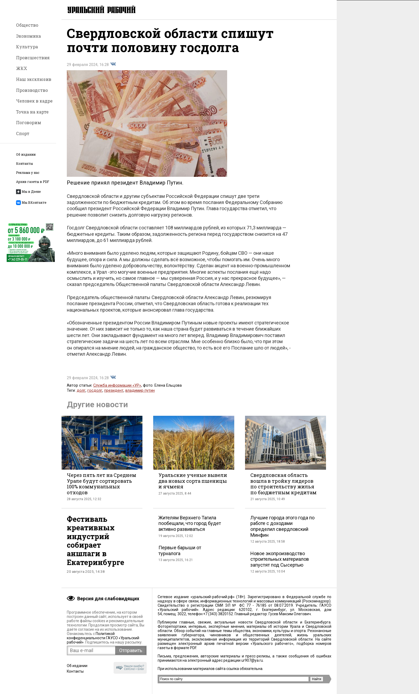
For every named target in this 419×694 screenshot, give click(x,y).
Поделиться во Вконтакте (113, 64)
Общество (27, 25)
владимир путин (140, 391)
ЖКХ (21, 68)
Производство (32, 90)
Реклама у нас (27, 173)
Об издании (26, 154)
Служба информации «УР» (117, 385)
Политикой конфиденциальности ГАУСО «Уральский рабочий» (103, 638)
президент (113, 391)
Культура (27, 46)
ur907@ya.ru (252, 660)
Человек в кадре (34, 101)
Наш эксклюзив (33, 79)
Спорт (22, 133)
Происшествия (33, 57)
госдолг (94, 391)
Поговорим (28, 122)
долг (81, 391)
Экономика (28, 36)
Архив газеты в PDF (32, 182)
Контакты (24, 164)
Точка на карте (32, 112)
